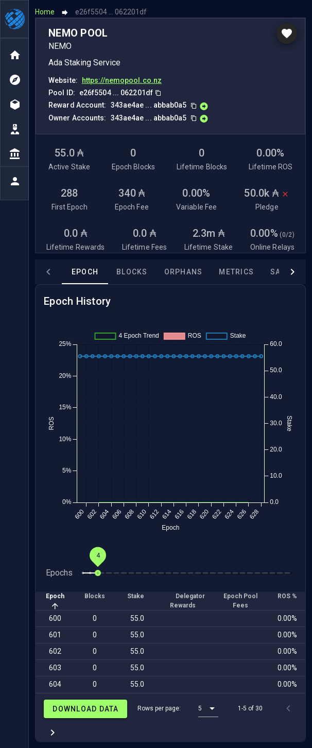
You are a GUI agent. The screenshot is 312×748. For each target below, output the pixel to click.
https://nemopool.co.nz (122, 80)
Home (45, 11)
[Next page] (52, 732)
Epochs (59, 572)
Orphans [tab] (183, 271)
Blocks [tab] (132, 271)
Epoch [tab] (85, 271)
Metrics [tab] (236, 271)
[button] (208, 708)
